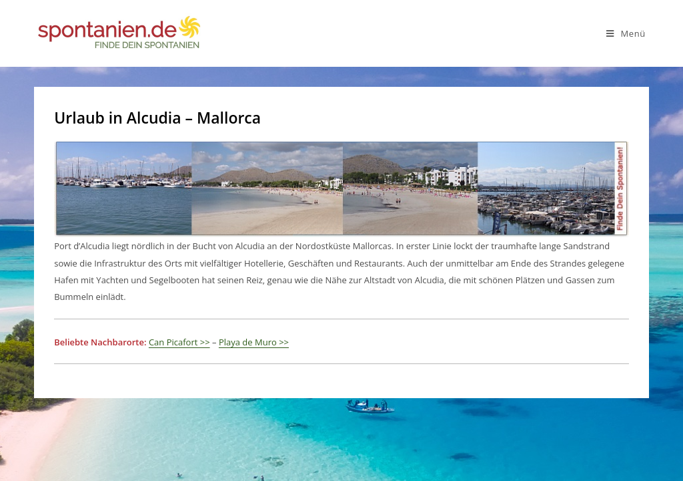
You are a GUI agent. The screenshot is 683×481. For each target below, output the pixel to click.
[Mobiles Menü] (626, 33)
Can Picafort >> (179, 342)
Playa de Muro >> (254, 342)
